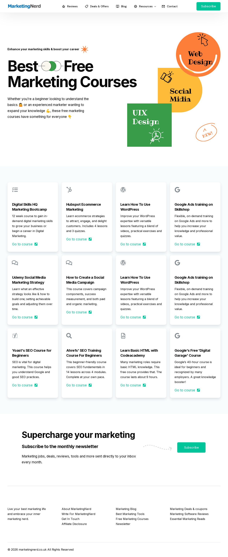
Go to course (25, 244)
